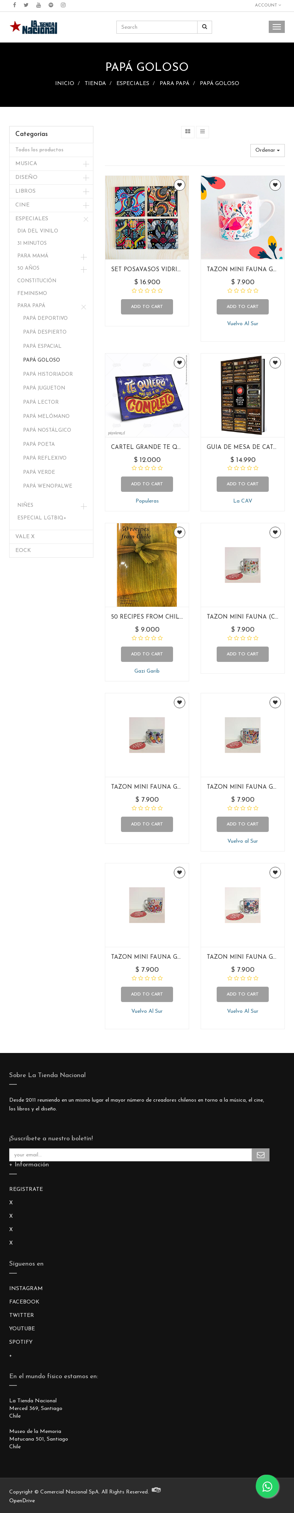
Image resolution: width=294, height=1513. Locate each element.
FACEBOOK (24, 1302)
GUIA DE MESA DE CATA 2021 (249, 447)
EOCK (23, 550)
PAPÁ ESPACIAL (42, 346)
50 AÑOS (28, 268)
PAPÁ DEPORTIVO (45, 318)
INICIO (64, 84)
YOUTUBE (22, 1329)
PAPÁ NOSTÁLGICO (47, 430)
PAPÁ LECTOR (41, 402)
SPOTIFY (21, 1342)
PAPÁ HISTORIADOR (48, 374)
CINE (22, 205)
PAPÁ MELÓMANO (46, 416)
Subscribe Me (261, 1155)
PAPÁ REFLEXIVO (45, 458)
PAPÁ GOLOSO (219, 84)
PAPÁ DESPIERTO (45, 332)
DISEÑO (26, 177)
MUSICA (26, 164)
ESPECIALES (132, 84)
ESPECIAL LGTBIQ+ (41, 518)
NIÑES (25, 505)
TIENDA (95, 84)
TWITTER (21, 1315)
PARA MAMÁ (32, 256)
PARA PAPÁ (174, 84)
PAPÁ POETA (39, 444)
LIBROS (25, 191)
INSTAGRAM (26, 1289)
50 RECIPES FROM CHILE (147, 617)
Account (268, 5)
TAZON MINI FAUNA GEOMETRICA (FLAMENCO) (182, 957)
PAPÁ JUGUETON (44, 388)
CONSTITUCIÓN (36, 280)
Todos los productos (39, 150)
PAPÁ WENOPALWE (47, 486)
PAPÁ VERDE (39, 472)
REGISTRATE (26, 1189)
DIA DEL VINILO (37, 231)
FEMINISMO (32, 293)
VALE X (24, 537)
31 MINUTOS (32, 243)
